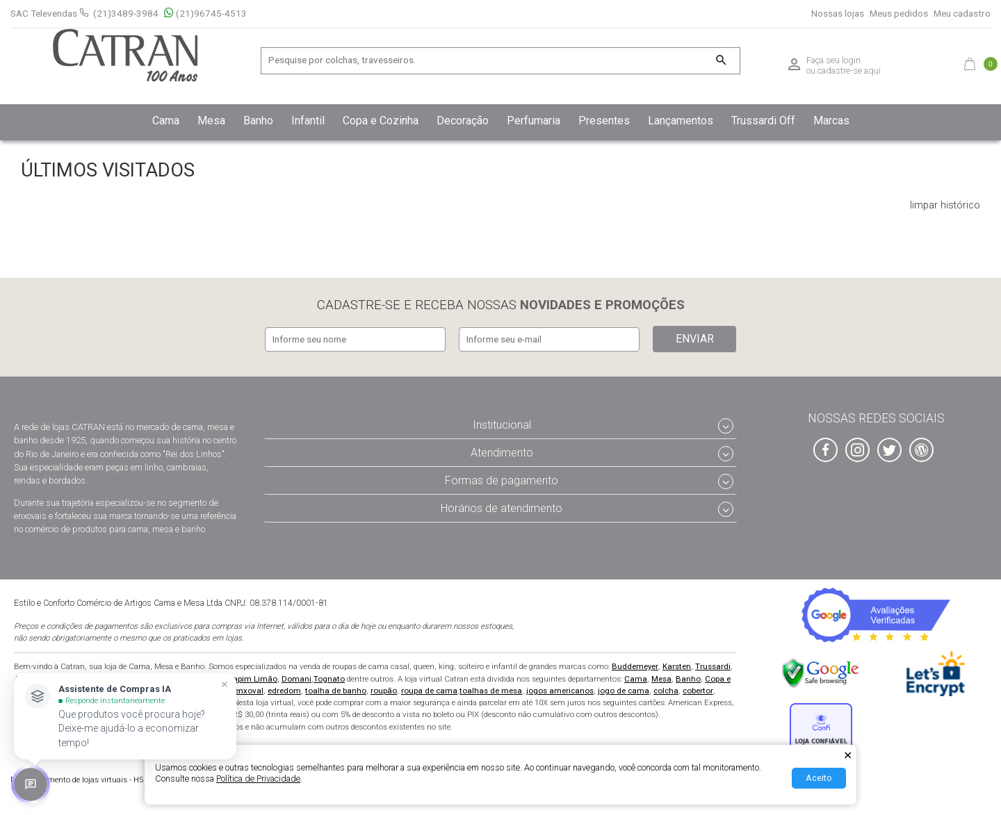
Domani (296, 676)
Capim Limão (252, 676)
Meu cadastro (962, 13)
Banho (688, 676)
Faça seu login (833, 60)
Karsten (676, 664)
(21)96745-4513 (205, 13)
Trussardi (713, 664)
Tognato (329, 676)
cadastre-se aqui (849, 70)
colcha (665, 688)
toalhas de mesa (490, 688)
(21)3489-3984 (125, 13)
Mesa (661, 676)
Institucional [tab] (502, 422)
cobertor (698, 688)
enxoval (248, 688)
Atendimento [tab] (502, 449)
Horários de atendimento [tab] (501, 505)
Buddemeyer (635, 664)
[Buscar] (720, 61)
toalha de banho (335, 688)
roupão (384, 688)
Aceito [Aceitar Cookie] (819, 778)
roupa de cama (429, 688)
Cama (635, 676)
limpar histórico (945, 205)
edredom (284, 688)
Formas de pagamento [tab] (501, 477)
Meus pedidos (899, 13)
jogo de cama (623, 688)
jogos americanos (560, 688)
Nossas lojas (837, 13)
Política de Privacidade (258, 778)
